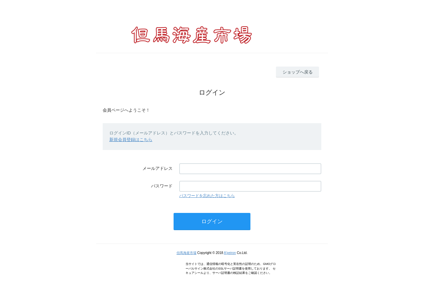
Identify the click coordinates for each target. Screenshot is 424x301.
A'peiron (230, 253)
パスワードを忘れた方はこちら (207, 195)
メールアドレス (157, 168)
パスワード (162, 185)
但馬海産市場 (186, 253)
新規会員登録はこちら (130, 139)
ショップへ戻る (298, 72)
